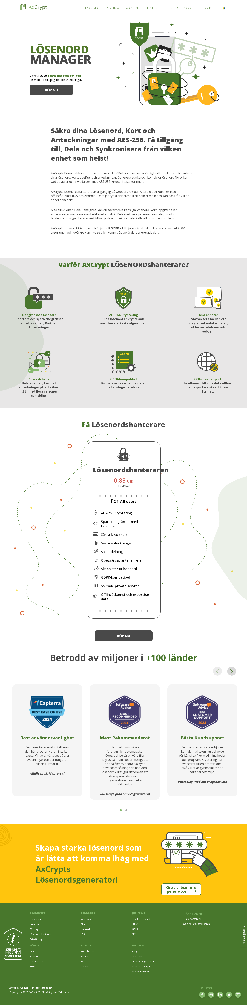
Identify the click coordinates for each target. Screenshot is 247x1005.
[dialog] (240, 997)
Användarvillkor (18, 987)
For (123, 500)
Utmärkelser (36, 961)
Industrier (137, 956)
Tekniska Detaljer (141, 966)
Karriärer (34, 956)
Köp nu (51, 90)
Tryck (33, 966)
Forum (84, 956)
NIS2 (134, 934)
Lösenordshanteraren (41, 934)
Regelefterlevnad (141, 919)
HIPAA (135, 924)
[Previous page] (217, 671)
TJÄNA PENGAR (192, 913)
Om (32, 951)
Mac (83, 924)
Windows (86, 919)
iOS (83, 934)
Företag (34, 929)
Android (85, 929)
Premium (34, 924)
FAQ (83, 961)
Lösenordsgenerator (143, 961)
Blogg (135, 951)
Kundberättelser (140, 971)
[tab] (121, 810)
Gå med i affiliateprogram (197, 924)
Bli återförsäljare (192, 918)
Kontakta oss (88, 951)
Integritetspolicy (42, 987)
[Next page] (231, 671)
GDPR (135, 929)
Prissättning (36, 939)
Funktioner (35, 919)
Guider (84, 966)
